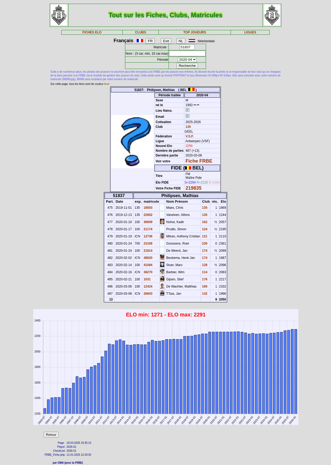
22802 (148, 215)
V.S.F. (190, 136)
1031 (147, 279)
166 (204, 286)
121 (204, 236)
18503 (148, 208)
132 (204, 293)
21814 (148, 251)
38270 (148, 272)
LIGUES (250, 32)
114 (204, 272)
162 (204, 222)
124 (204, 229)
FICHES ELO (91, 32)
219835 (193, 188)
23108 (148, 243)
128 (204, 265)
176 (204, 279)
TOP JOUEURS (194, 32)
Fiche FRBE (199, 161)
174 (204, 251)
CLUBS (140, 32)
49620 (148, 258)
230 (204, 243)
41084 (148, 265)
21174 (148, 229)
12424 (148, 286)
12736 (148, 236)
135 (188, 127)
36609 (148, 222)
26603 (148, 293)
